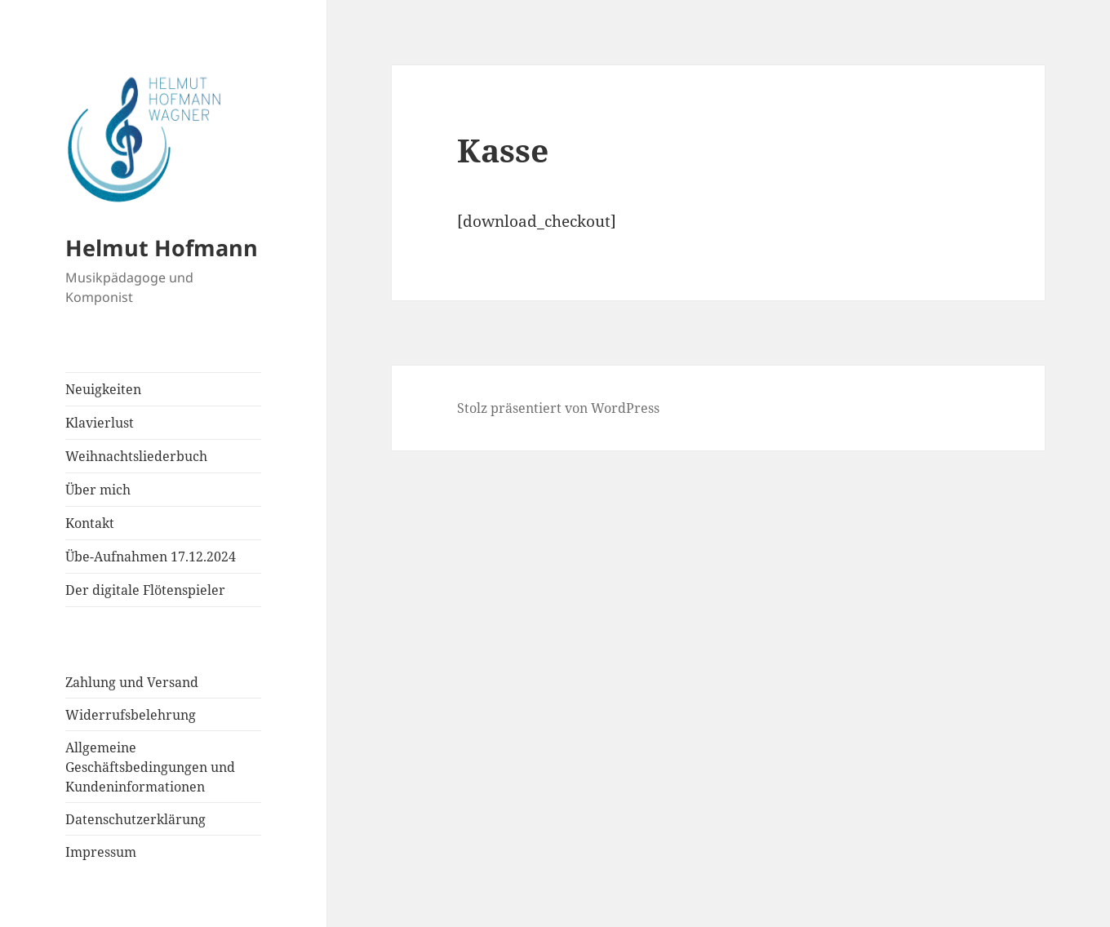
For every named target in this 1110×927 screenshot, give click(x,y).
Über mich (98, 490)
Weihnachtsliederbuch (136, 456)
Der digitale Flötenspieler (145, 590)
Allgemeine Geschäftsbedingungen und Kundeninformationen (150, 767)
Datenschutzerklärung (135, 819)
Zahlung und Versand (131, 682)
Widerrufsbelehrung (130, 715)
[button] (163, 143)
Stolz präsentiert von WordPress (558, 408)
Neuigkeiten (103, 389)
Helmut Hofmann (161, 248)
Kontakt (89, 523)
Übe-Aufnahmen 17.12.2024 (150, 557)
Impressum (100, 852)
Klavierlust (99, 423)
